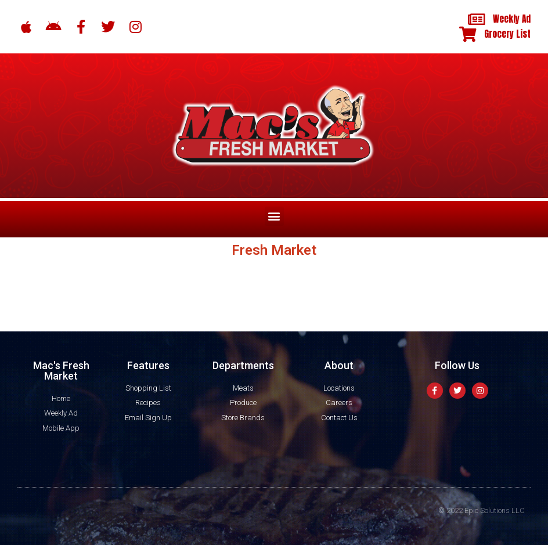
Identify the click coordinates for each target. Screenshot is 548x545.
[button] (274, 216)
